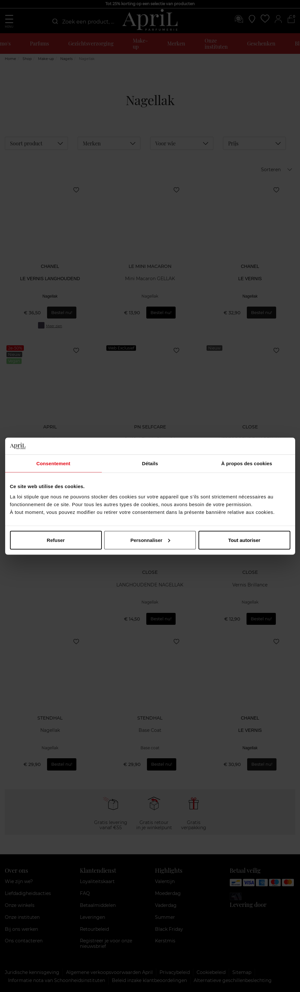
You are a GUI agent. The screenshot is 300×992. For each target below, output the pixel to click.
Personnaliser (150, 540)
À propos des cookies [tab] (246, 463)
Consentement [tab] (53, 463)
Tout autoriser (244, 540)
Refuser (56, 540)
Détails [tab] (150, 463)
